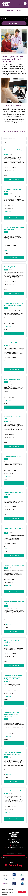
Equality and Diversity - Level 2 (12, 379)
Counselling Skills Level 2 (11, 267)
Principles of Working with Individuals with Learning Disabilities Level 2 (11, 714)
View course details (14, 179)
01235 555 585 (14, 845)
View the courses (14, 23)
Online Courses (8, 173)
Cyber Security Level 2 (10, 343)
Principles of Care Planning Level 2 (14, 565)
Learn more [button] (4, 894)
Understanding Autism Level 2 (12, 791)
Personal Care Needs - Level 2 (12, 456)
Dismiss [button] (22, 891)
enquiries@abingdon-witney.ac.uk (14, 847)
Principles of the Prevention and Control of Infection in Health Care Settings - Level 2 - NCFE (13, 677)
